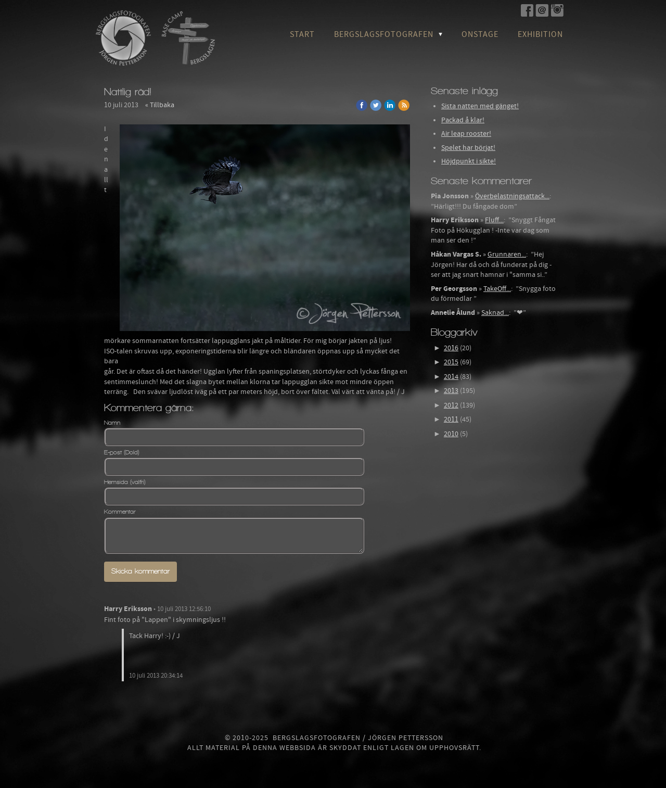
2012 (451, 405)
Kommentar (120, 512)
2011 (451, 419)
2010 (451, 434)
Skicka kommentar (140, 571)
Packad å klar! (462, 120)
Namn (112, 423)
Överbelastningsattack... (512, 196)
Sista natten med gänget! (480, 106)
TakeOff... (497, 289)
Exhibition (540, 34)
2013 (451, 391)
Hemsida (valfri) (125, 482)
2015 (451, 362)
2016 (451, 348)
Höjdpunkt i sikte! (468, 161)
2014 (451, 377)
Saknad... (495, 312)
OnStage (480, 34)
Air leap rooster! (466, 133)
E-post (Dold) (121, 452)
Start (302, 34)
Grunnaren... (507, 254)
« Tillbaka (159, 105)
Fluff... (494, 220)
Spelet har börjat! (468, 147)
